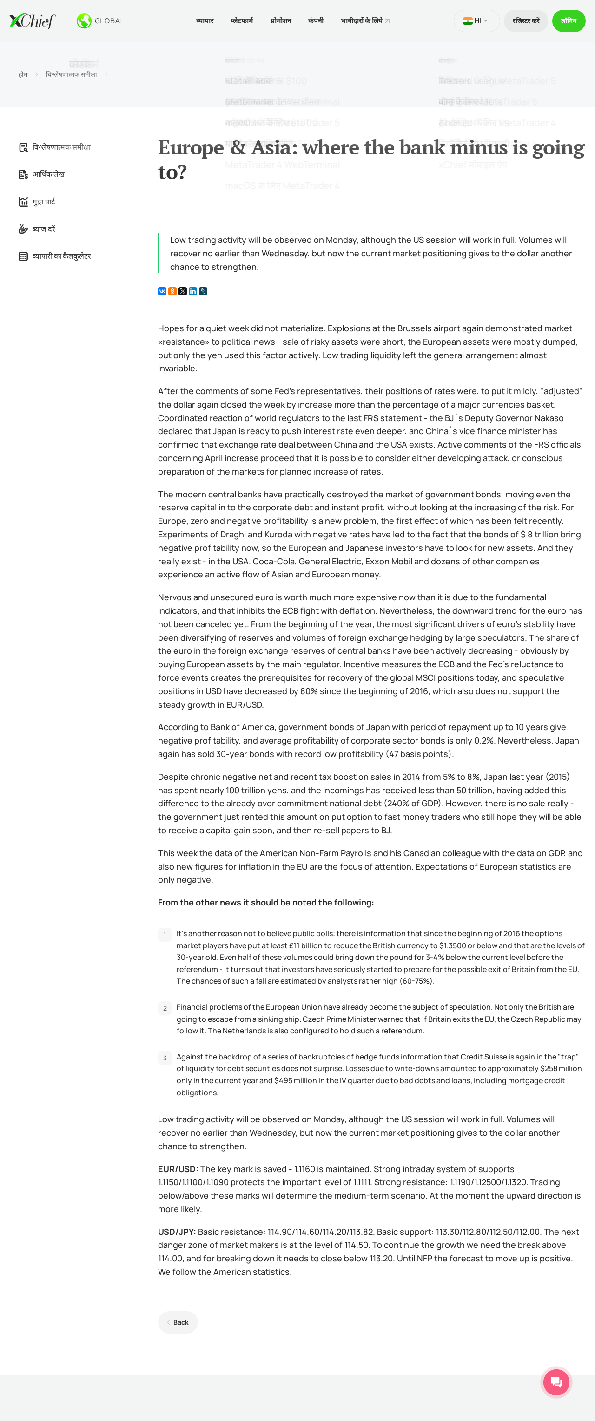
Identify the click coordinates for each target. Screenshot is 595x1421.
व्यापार (200, 20)
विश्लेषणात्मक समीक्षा (71, 73)
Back (180, 1321)
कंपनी (315, 20)
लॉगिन (568, 20)
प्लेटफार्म (239, 20)
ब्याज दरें (37, 228)
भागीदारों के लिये (362, 20)
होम (23, 73)
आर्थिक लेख (42, 173)
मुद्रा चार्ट (37, 200)
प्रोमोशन (279, 20)
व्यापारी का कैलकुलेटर (55, 255)
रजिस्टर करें (523, 20)
